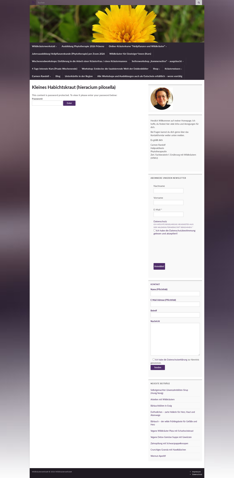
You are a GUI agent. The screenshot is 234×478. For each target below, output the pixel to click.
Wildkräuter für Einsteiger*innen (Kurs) (130, 53)
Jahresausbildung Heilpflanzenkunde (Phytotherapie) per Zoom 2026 (68, 53)
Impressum (196, 472)
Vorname (158, 197)
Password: (47, 101)
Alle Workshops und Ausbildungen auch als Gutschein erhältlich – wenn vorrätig (139, 76)
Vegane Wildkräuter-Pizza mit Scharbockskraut (172, 431)
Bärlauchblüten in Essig (161, 405)
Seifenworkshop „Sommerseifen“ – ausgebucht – (158, 61)
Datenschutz (160, 221)
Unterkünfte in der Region (79, 76)
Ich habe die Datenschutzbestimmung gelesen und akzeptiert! (174, 232)
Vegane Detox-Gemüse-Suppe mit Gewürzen (171, 437)
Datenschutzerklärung (177, 359)
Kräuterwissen (173, 68)
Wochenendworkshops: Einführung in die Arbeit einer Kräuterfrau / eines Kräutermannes (79, 61)
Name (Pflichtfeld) (175, 292)
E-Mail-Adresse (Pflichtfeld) (175, 303)
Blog (58, 76)
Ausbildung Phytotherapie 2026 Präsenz (83, 46)
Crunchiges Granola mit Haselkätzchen (168, 449)
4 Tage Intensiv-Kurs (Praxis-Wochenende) (54, 68)
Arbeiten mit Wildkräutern (163, 399)
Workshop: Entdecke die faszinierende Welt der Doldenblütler (115, 68)
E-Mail (158, 209)
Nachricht (175, 338)
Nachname (159, 185)
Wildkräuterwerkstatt (44, 46)
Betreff (175, 313)
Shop (156, 68)
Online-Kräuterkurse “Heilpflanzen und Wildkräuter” (138, 46)
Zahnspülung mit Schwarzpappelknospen (169, 443)
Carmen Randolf (41, 76)
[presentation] (166, 249)
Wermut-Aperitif (158, 456)
